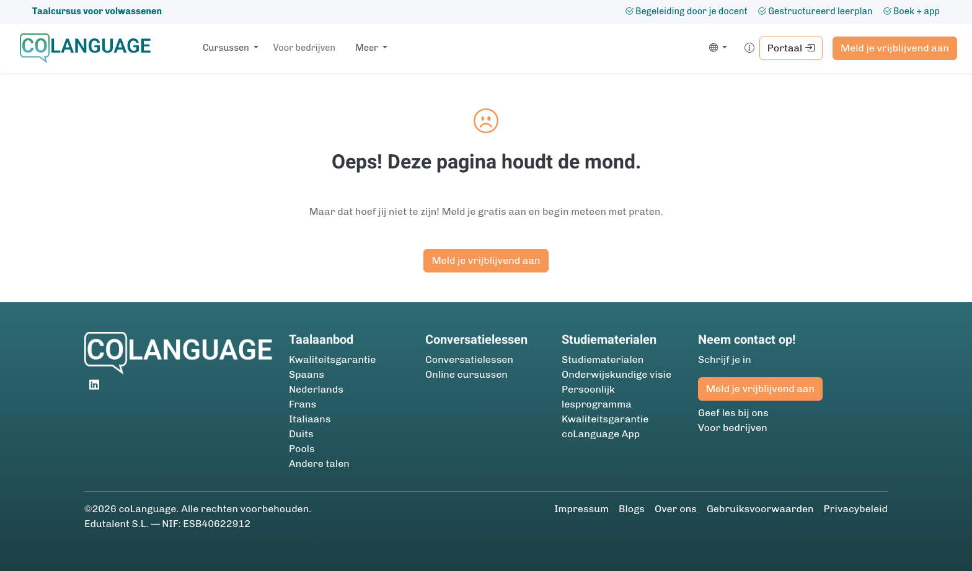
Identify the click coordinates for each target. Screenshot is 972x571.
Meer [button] (367, 47)
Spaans (306, 374)
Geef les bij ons (733, 413)
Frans (302, 404)
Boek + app (911, 11)
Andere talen (319, 463)
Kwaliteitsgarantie (332, 359)
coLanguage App (601, 434)
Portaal (791, 48)
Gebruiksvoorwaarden (760, 509)
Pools (302, 449)
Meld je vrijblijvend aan (895, 48)
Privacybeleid (856, 509)
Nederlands (316, 389)
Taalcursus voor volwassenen (97, 11)
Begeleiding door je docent (686, 11)
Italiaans (310, 419)
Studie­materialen (602, 359)
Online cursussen (466, 374)
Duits (301, 434)
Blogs (632, 509)
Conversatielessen (469, 359)
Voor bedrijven (304, 47)
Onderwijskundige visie (616, 374)
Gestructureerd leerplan (815, 11)
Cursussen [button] (227, 47)
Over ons (676, 509)
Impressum (581, 509)
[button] (715, 48)
